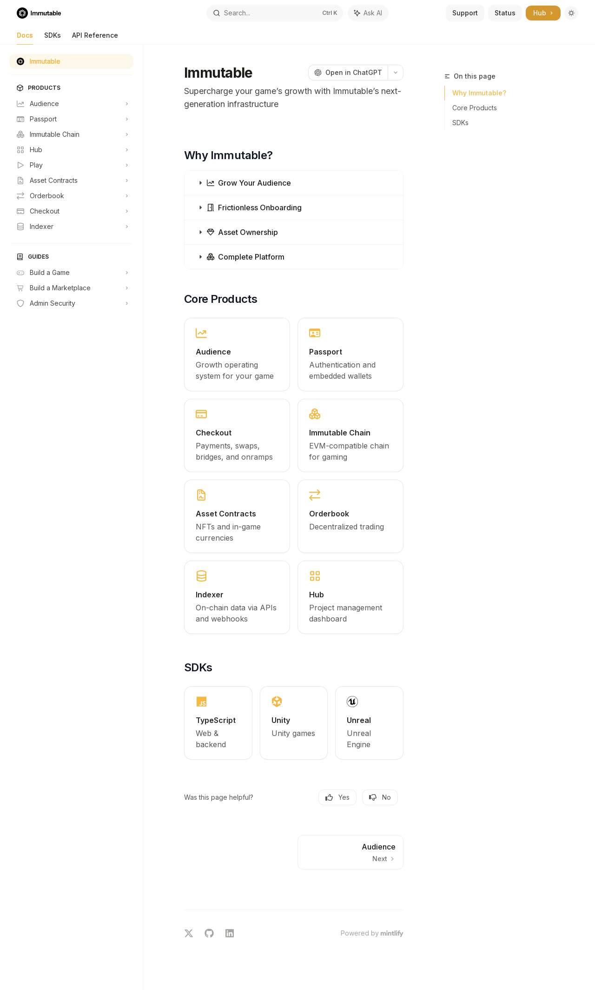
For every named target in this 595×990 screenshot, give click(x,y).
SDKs (52, 38)
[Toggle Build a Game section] (71, 272)
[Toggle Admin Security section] (71, 303)
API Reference (95, 38)
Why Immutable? (479, 93)
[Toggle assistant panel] (368, 13)
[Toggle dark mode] (571, 13)
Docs (25, 38)
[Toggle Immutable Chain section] (71, 134)
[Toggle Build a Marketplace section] (71, 288)
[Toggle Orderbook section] (71, 195)
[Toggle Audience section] (71, 103)
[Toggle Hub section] (71, 149)
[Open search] (274, 13)
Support (465, 13)
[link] (237, 354)
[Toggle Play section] (71, 165)
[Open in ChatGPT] (348, 72)
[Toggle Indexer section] (71, 226)
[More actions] (395, 72)
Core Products (474, 108)
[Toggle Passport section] (71, 119)
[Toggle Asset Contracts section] (71, 180)
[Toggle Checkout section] (71, 211)
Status (505, 13)
